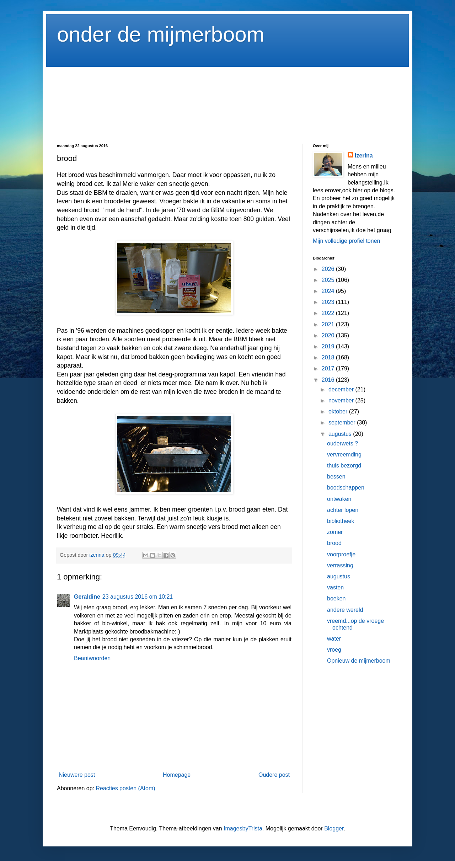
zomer (335, 532)
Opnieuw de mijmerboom (358, 661)
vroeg (334, 650)
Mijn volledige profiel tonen (346, 241)
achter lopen (342, 510)
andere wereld (345, 610)
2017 (329, 368)
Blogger (333, 828)
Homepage (177, 775)
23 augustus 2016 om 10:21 (137, 597)
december (341, 389)
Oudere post (274, 775)
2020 (329, 335)
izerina (364, 156)
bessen (336, 477)
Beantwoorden (92, 658)
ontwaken (339, 499)
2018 (329, 357)
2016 (329, 380)
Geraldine (87, 597)
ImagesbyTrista (243, 828)
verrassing (340, 565)
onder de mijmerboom (160, 34)
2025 (329, 280)
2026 (329, 269)
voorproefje (341, 554)
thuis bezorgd (344, 465)
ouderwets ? (342, 443)
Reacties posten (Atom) (125, 788)
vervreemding (344, 454)
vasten (335, 587)
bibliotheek (340, 521)
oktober (338, 411)
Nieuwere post (77, 775)
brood (334, 543)
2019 (329, 346)
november (341, 400)
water (334, 639)
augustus (340, 434)
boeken (336, 598)
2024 (329, 291)
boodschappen (345, 488)
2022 (329, 313)
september (342, 422)
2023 (329, 302)
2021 (329, 324)
